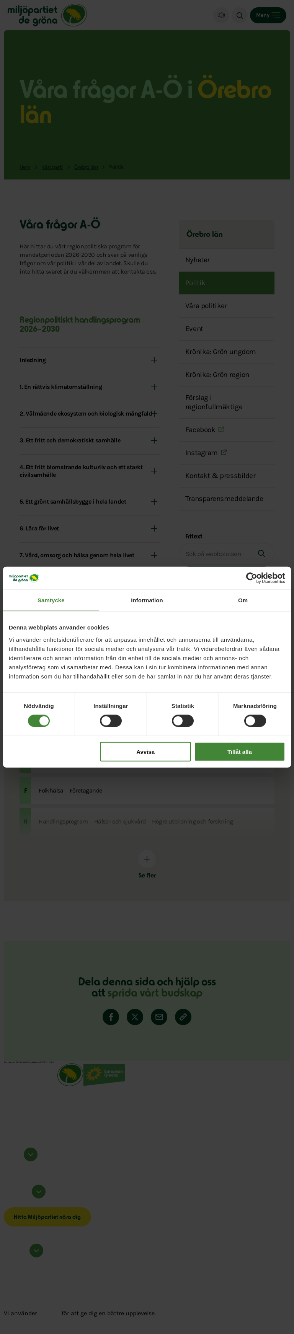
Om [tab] (243, 600)
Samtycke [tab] (51, 600)
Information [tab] (147, 600)
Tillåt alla (239, 751)
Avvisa (145, 751)
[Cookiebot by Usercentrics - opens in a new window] (251, 578)
